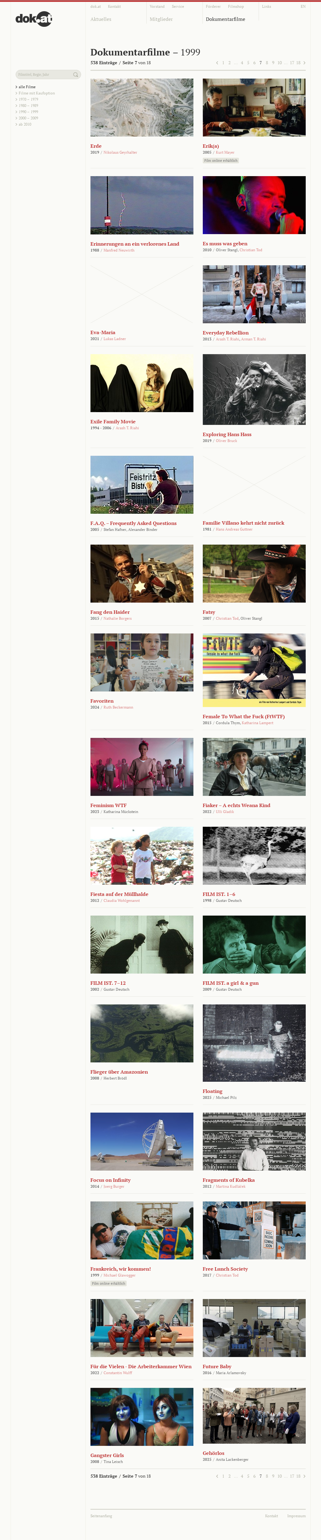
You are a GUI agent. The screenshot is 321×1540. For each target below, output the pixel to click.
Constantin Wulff (118, 1372)
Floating (212, 1091)
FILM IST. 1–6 (219, 894)
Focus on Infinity (110, 1180)
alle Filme (27, 86)
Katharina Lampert (257, 722)
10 (279, 62)
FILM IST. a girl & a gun (231, 982)
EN (303, 6)
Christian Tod (251, 250)
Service (178, 6)
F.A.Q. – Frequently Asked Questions (133, 523)
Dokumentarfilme (225, 19)
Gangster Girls (107, 1455)
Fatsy (209, 612)
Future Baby (217, 1366)
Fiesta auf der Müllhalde (119, 894)
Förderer (213, 6)
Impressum (296, 1516)
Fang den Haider (110, 612)
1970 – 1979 (28, 99)
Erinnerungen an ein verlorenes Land (134, 243)
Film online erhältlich (220, 160)
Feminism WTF (108, 805)
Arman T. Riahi (253, 339)
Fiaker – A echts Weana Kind (236, 805)
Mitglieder (161, 19)
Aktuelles (100, 19)
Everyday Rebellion (226, 332)
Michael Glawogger (120, 1275)
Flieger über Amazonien (119, 1071)
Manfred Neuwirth (119, 250)
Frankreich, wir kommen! (120, 1268)
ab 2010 (25, 124)
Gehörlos (213, 1453)
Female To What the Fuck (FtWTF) (244, 716)
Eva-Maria (102, 332)
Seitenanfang (101, 1516)
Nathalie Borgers (118, 618)
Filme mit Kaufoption (37, 93)
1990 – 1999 (28, 111)
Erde (96, 145)
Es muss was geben (225, 243)
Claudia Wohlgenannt (122, 900)
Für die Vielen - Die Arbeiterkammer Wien (141, 1366)
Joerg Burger (114, 1186)
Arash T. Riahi (227, 339)
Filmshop (236, 6)
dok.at (95, 6)
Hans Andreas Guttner (234, 529)
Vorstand (157, 6)
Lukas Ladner (115, 338)
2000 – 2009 (28, 118)
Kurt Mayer (225, 152)
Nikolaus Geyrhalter (120, 152)
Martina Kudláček (231, 1186)
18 (298, 62)
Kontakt (114, 6)
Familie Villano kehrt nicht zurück (243, 522)
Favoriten (102, 700)
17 (292, 62)
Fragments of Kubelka (229, 1180)
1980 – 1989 (28, 105)
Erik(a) (211, 145)
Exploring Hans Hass (227, 434)
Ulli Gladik (225, 811)
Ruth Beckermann (118, 707)
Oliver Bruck (226, 440)
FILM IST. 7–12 (108, 982)
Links (266, 6)
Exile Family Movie (113, 421)
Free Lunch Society (225, 1268)
